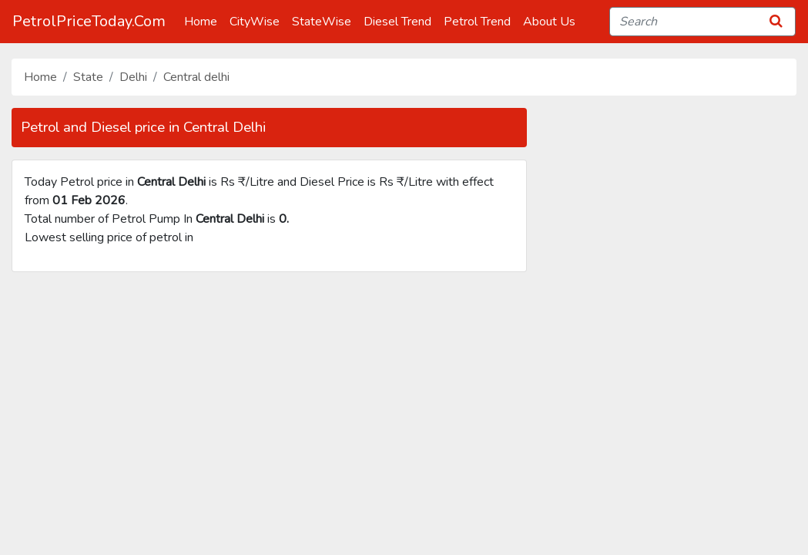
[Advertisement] (404, 418)
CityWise (258, 21)
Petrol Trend (480, 21)
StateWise (324, 21)
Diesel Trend (401, 21)
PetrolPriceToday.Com (89, 21)
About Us (552, 21)
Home (203, 21)
